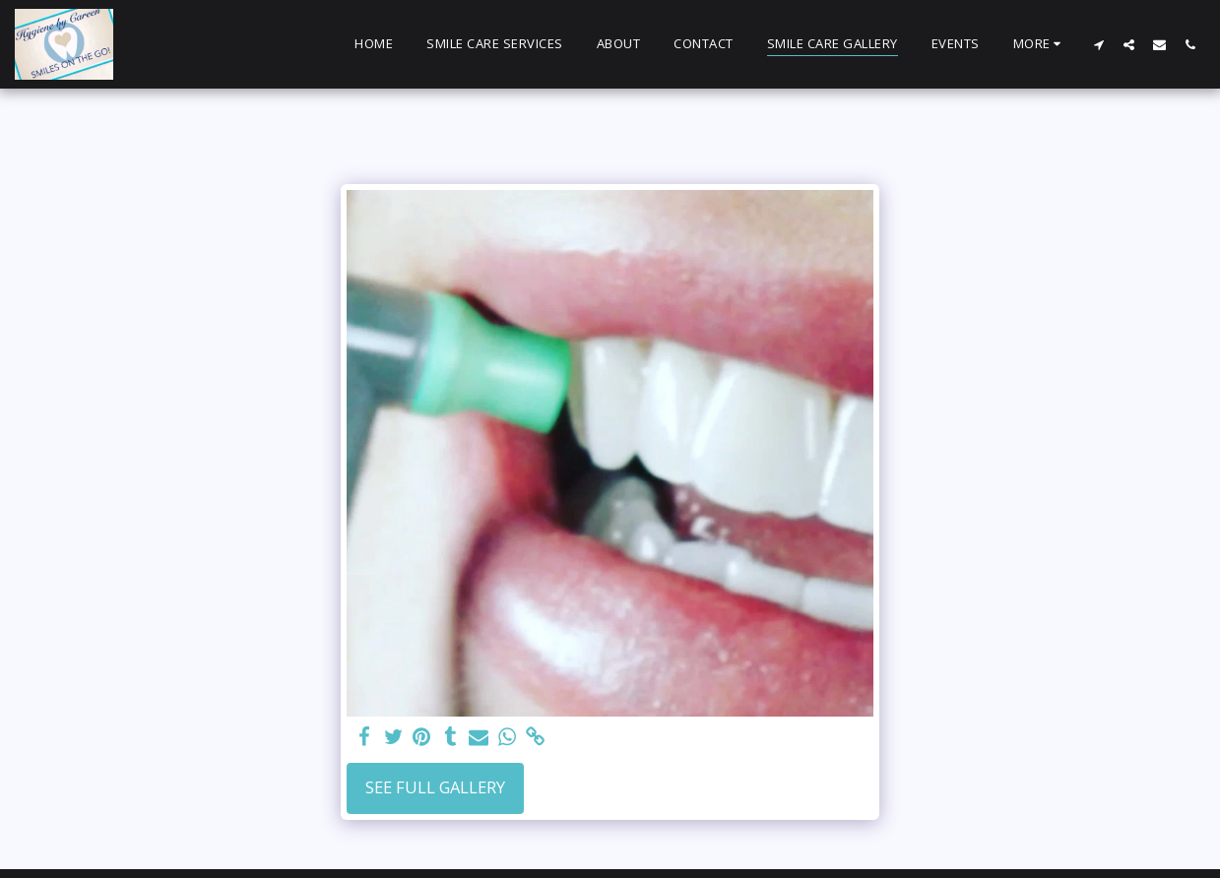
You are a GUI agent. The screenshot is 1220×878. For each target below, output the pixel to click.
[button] (1098, 44)
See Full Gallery (435, 787)
